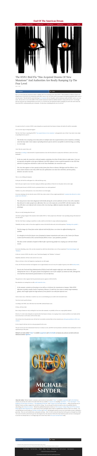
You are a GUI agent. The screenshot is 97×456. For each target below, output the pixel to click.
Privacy (48, 449)
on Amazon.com (51, 401)
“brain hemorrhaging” (72, 249)
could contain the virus (40, 282)
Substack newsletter (28, 407)
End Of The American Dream (48, 21)
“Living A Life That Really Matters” (58, 403)
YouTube (34, 410)
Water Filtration (50, 24)
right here (28, 334)
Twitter (45, 410)
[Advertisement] (48, 9)
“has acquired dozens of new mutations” (45, 133)
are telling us (24, 152)
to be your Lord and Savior (56, 415)
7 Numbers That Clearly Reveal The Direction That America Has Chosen (31, 444)
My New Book (19, 24)
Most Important (70, 24)
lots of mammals (43, 98)
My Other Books (29, 24)
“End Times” (63, 401)
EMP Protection (60, 24)
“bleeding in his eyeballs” (72, 224)
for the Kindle (52, 333)
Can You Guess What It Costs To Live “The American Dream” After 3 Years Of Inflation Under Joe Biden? (38, 446)
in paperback (43, 333)
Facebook (39, 410)
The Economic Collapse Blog (62, 407)
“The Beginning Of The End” (41, 403)
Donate (78, 24)
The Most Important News (27, 408)
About (44, 449)
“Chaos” (31, 333)
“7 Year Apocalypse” (71, 401)
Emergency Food (40, 24)
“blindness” (18, 250)
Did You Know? (63, 449)
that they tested (75, 264)
